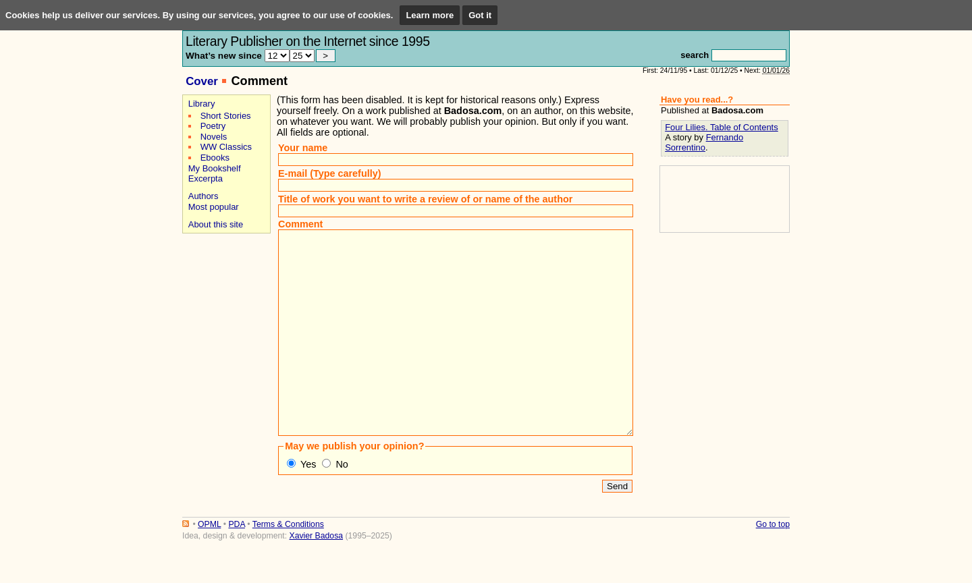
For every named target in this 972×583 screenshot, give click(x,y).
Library (201, 104)
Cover (202, 81)
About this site (215, 224)
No (341, 504)
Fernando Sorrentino (704, 142)
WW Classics (226, 147)
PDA (236, 565)
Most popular (213, 207)
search (694, 55)
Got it (479, 15)
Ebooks (215, 157)
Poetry (212, 126)
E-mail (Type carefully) (329, 173)
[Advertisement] (224, 284)
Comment (300, 224)
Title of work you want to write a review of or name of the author (425, 199)
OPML (209, 565)
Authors (203, 196)
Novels (213, 137)
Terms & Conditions (288, 565)
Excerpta (205, 178)
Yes (308, 504)
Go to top (773, 565)
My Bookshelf (214, 168)
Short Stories (225, 116)
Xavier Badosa (316, 576)
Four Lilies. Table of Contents (721, 127)
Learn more (430, 15)
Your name (302, 147)
